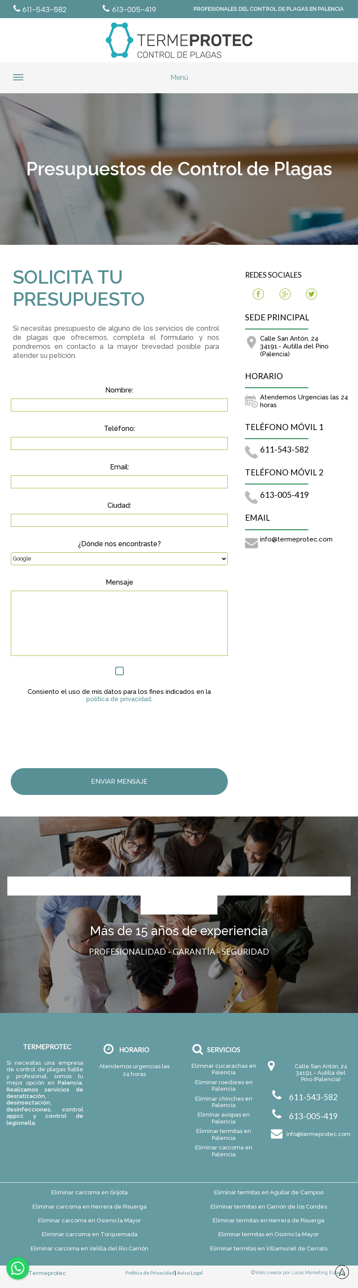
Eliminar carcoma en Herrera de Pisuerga (89, 1206)
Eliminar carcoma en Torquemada (90, 1234)
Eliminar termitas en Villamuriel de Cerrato (268, 1248)
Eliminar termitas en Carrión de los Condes (268, 1206)
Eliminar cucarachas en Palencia (224, 1069)
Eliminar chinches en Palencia (223, 1101)
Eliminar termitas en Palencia (223, 1134)
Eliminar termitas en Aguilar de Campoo (268, 1192)
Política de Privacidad (150, 1273)
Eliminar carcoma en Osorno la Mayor (89, 1220)
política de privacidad (118, 699)
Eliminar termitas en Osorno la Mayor (268, 1234)
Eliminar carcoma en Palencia (223, 1150)
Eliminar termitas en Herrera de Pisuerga (268, 1220)
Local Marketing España (318, 1272)
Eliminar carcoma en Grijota (89, 1192)
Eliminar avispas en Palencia (224, 1117)
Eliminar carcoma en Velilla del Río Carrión (89, 1248)
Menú (100, 81)
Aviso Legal (190, 1273)
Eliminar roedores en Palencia (224, 1085)
